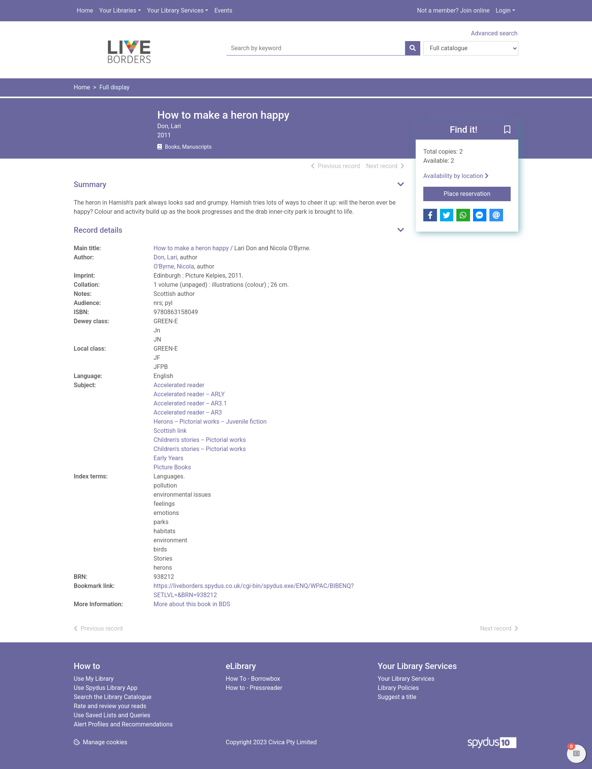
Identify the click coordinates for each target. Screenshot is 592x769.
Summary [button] (90, 184)
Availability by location (456, 176)
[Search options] (470, 48)
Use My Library (94, 678)
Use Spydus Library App (106, 687)
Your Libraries (117, 10)
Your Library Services (175, 10)
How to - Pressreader (254, 687)
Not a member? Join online (453, 10)
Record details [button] (98, 230)
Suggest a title (397, 697)
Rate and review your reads (110, 706)
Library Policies (398, 687)
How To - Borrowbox (253, 678)
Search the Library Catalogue (112, 697)
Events (223, 10)
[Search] (412, 48)
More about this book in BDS (192, 604)
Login (502, 10)
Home (85, 10)
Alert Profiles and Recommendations (123, 724)
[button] (507, 130)
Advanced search (494, 33)
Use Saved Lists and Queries (112, 715)
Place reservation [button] (477, 193)
